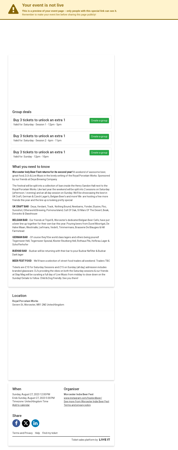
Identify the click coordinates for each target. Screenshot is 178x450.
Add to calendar (21, 405)
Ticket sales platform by (90, 439)
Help (37, 433)
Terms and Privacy (22, 433)
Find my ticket (50, 433)
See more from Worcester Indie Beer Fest (86, 401)
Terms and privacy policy (77, 405)
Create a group (99, 120)
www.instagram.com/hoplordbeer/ (83, 398)
